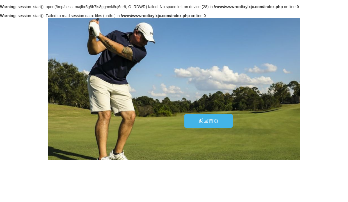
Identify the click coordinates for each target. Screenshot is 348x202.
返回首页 (208, 121)
